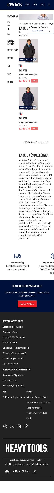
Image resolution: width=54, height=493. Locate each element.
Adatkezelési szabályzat (22, 460)
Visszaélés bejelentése (38, 464)
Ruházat (27, 23)
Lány (42, 4)
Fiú (49, 4)
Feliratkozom (27, 303)
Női (27, 4)
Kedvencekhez (35, 59)
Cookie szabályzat (14, 464)
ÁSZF (39, 460)
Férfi (35, 4)
